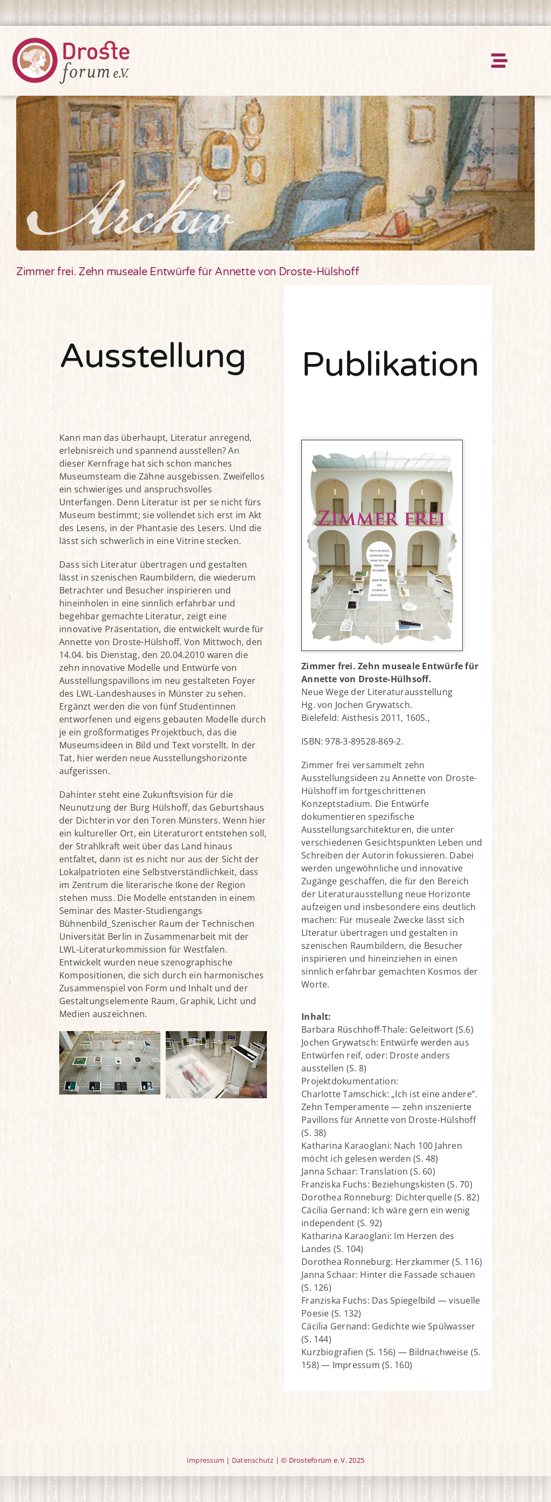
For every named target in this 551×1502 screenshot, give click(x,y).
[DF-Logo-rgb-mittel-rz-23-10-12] (70, 41)
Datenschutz (253, 1460)
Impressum (205, 1460)
